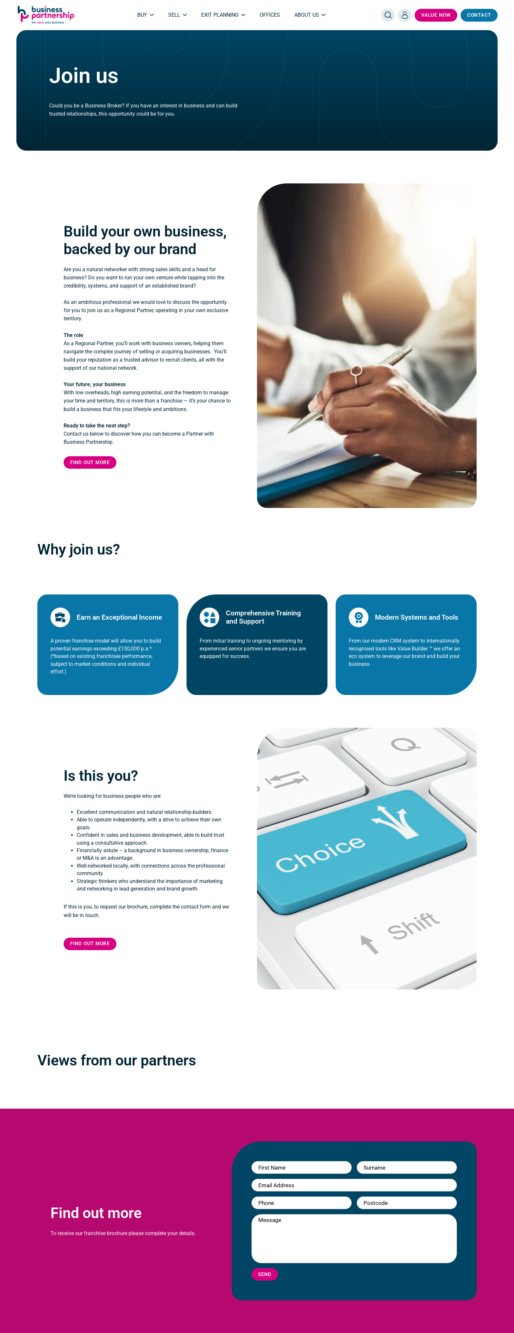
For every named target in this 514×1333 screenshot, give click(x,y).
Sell (177, 15)
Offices (270, 15)
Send (264, 1274)
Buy (145, 15)
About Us (310, 15)
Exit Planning (223, 15)
